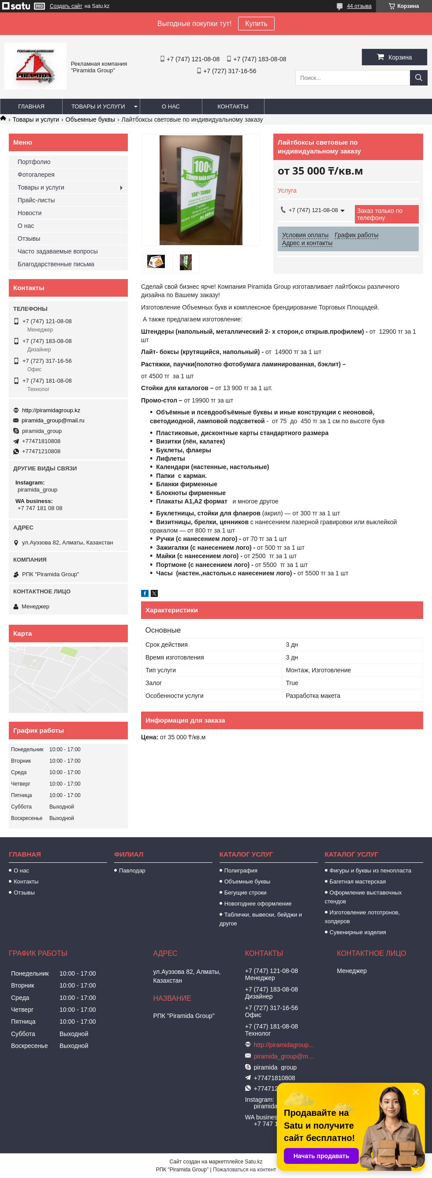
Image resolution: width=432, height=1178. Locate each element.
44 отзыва (359, 6)
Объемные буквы (90, 119)
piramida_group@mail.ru (53, 420)
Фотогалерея (36, 174)
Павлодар (132, 870)
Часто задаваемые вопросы (58, 251)
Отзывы (29, 238)
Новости (29, 212)
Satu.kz (253, 1162)
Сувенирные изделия (358, 932)
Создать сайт (66, 6)
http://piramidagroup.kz (51, 410)
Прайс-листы (36, 200)
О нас (171, 106)
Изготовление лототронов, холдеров (362, 917)
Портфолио (34, 161)
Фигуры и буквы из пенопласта (370, 870)
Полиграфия (240, 870)
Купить (256, 23)
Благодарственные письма (56, 264)
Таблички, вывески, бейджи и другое (261, 919)
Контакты (232, 106)
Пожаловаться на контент (244, 1170)
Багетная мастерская (358, 881)
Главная (31, 106)
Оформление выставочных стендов (363, 897)
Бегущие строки (245, 892)
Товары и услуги (98, 106)
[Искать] (419, 78)
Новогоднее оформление (258, 903)
